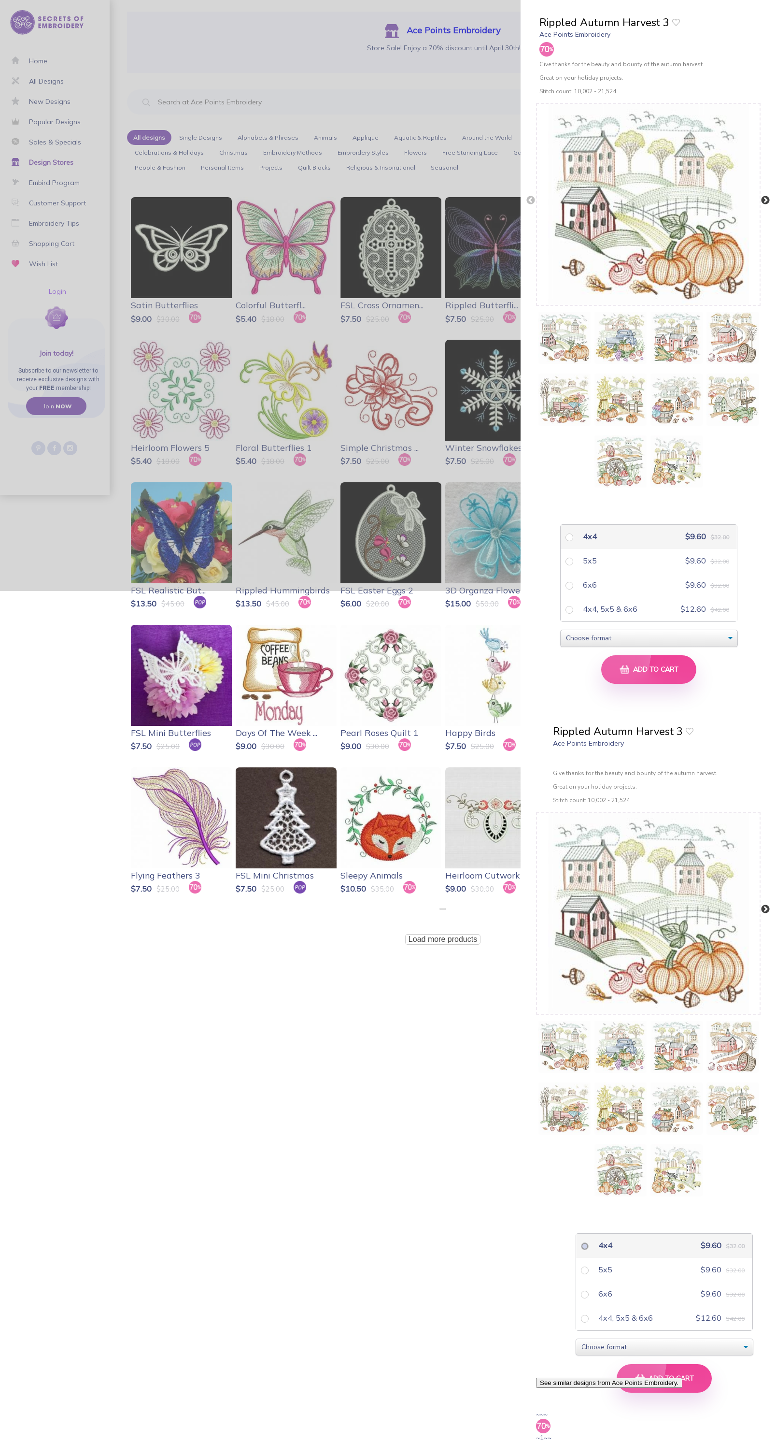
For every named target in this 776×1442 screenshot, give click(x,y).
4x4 (589, 536)
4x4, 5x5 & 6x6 (609, 609)
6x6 (589, 584)
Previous (531, 200)
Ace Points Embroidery (574, 34)
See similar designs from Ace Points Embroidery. (609, 1382)
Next (765, 200)
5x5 (589, 560)
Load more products (443, 939)
